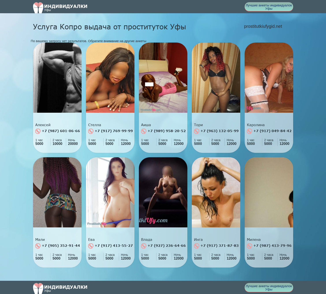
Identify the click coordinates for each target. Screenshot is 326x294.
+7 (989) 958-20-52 (163, 131)
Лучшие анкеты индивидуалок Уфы (269, 6)
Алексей (42, 125)
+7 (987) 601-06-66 (57, 131)
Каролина (256, 125)
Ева (91, 239)
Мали (40, 239)
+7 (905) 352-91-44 (57, 246)
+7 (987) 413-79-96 (269, 246)
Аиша (146, 125)
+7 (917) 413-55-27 (110, 246)
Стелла (94, 125)
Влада (146, 239)
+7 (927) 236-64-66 (163, 246)
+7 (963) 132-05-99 (216, 131)
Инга (198, 239)
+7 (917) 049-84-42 (269, 131)
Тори (198, 125)
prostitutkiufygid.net (263, 26)
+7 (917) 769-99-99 (110, 131)
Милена (254, 239)
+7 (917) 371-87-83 (216, 246)
